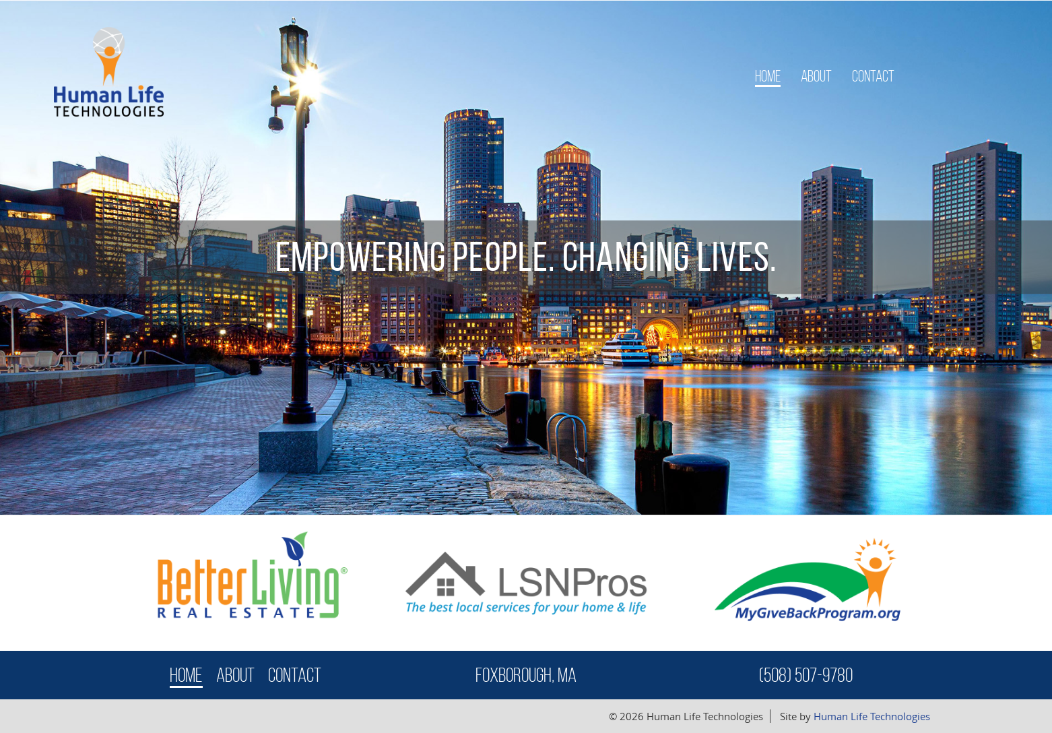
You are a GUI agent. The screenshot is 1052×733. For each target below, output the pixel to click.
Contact (873, 76)
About (816, 76)
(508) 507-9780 (806, 675)
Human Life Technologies (872, 716)
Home (768, 76)
